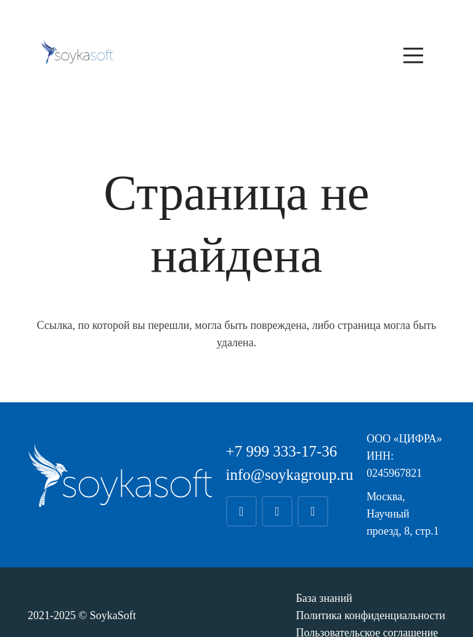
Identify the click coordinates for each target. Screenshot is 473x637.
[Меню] (413, 55)
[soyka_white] (120, 475)
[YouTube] (312, 511)
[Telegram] (241, 511)
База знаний (324, 598)
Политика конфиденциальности (370, 615)
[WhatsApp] (277, 511)
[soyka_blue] (77, 51)
